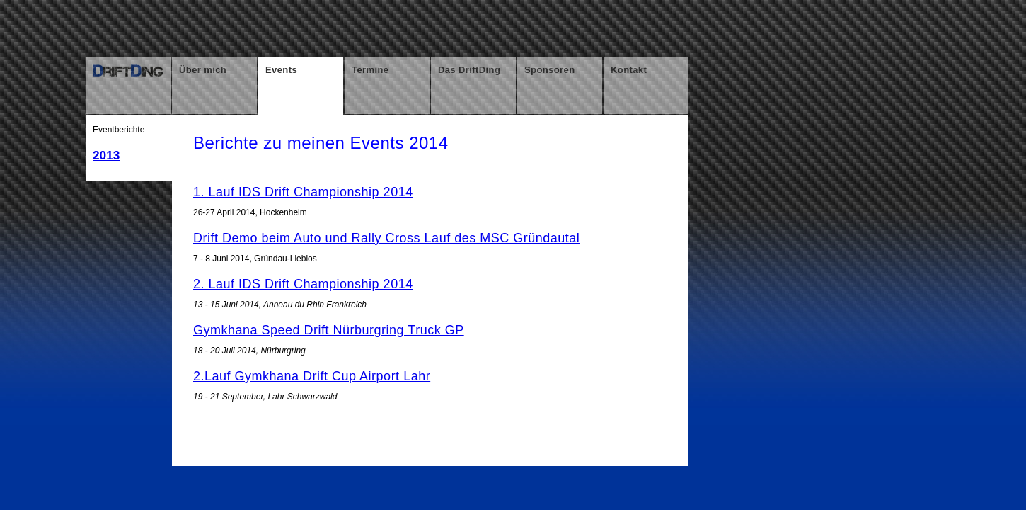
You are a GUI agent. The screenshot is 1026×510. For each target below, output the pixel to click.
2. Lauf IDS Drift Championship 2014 (303, 284)
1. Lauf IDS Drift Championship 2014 (303, 192)
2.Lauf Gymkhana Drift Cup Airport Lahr (311, 376)
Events (281, 69)
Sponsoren (549, 69)
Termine (370, 69)
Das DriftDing (469, 69)
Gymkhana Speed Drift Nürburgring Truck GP (328, 330)
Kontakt (629, 69)
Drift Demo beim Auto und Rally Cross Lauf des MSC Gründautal (386, 238)
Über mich (202, 69)
